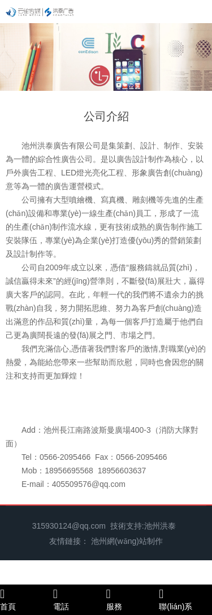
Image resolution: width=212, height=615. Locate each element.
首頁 (26, 599)
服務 (132, 599)
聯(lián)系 (185, 599)
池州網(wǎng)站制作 (127, 541)
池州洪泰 (160, 525)
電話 (79, 599)
